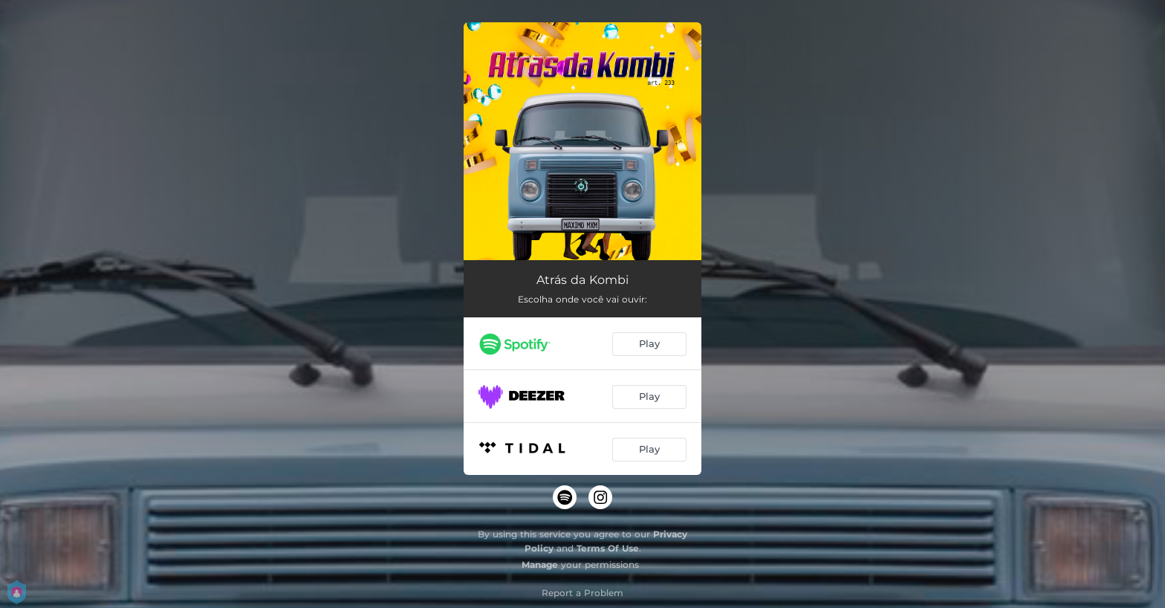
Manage (540, 564)
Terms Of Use (608, 548)
